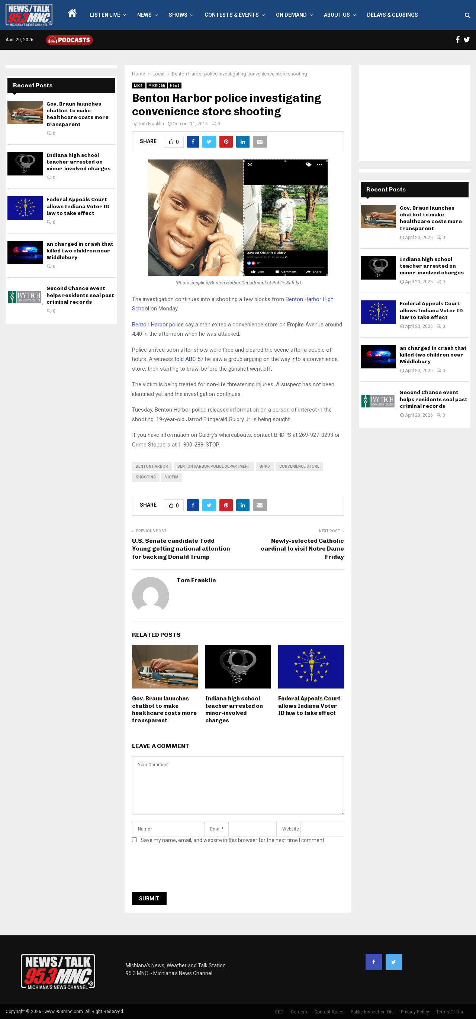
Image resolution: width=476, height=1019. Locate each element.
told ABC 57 (188, 359)
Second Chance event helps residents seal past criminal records (80, 295)
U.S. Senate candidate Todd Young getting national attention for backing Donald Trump (181, 548)
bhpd (265, 466)
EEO (279, 1012)
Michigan (156, 85)
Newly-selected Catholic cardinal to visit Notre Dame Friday (302, 548)
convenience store (299, 466)
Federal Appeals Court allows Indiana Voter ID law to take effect (309, 705)
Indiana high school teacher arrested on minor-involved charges (234, 709)
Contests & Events (232, 15)
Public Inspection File (372, 1012)
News (144, 15)
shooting (146, 477)
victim (171, 477)
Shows (178, 15)
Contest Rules (329, 1012)
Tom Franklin (151, 123)
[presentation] (188, 869)
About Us (337, 15)
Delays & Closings (392, 15)
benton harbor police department (213, 466)
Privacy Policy (415, 1012)
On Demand (291, 15)
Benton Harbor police (158, 324)
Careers (299, 1012)
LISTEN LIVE (105, 15)
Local (139, 85)
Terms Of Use (450, 1012)
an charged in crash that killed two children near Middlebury (79, 251)
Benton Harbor (152, 466)
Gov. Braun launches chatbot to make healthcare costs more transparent (164, 709)
